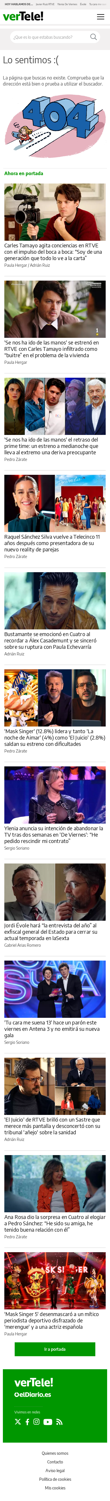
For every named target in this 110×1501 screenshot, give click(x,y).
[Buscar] (93, 37)
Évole (83, 4)
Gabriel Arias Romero (22, 945)
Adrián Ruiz (40, 265)
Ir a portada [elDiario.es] (55, 1349)
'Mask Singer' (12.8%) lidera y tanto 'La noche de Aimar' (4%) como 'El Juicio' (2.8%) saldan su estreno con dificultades (55, 737)
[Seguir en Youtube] (47, 1422)
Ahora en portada (23, 173)
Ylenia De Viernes (67, 4)
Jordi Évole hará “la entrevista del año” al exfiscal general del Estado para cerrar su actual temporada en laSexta (50, 931)
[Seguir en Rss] (59, 1421)
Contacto (55, 1461)
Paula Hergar (15, 265)
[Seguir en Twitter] (17, 1421)
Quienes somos (55, 1453)
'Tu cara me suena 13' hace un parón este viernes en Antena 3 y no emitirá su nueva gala (52, 1028)
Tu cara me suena (99, 4)
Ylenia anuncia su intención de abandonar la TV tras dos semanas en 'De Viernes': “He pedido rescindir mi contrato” (53, 834)
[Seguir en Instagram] (36, 1421)
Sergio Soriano (16, 848)
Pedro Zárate (15, 459)
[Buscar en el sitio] (48, 37)
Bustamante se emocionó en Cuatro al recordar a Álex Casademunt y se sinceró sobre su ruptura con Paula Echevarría (50, 640)
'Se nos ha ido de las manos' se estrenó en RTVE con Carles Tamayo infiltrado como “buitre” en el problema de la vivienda (51, 348)
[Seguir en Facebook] (27, 1422)
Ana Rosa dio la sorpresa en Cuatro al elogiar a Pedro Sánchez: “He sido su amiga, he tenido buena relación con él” (55, 1223)
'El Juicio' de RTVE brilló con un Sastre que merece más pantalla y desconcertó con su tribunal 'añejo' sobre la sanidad (52, 1125)
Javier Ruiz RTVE (45, 4)
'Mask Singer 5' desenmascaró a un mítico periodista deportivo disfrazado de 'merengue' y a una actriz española (51, 1320)
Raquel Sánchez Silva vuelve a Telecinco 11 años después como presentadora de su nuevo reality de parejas (52, 543)
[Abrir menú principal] (100, 16)
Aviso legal (55, 1470)
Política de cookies (55, 1479)
